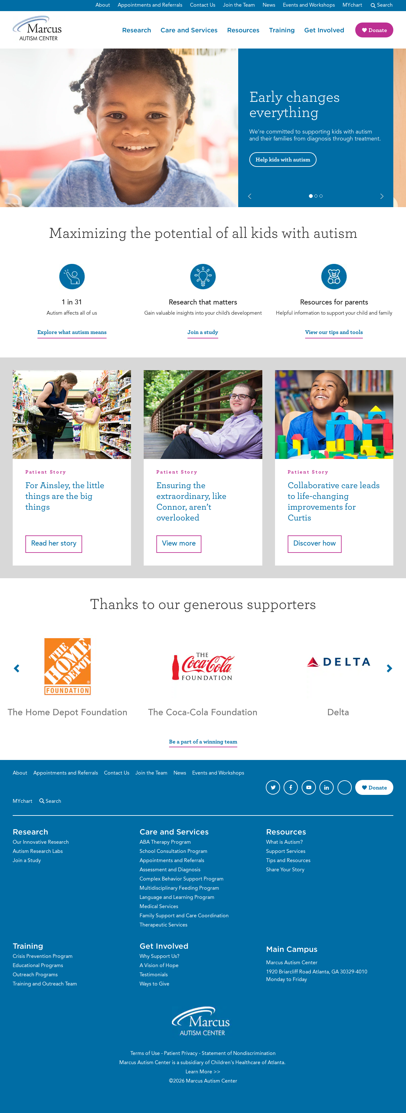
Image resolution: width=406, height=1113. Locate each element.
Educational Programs (38, 965)
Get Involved (324, 30)
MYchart (22, 801)
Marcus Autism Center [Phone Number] (292, 963)
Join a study (202, 332)
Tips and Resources (288, 860)
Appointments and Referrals (65, 773)
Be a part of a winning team (203, 741)
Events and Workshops (218, 773)
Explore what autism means (72, 332)
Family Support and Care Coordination (184, 916)
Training (282, 30)
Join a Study (27, 860)
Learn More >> (203, 1072)
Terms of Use (145, 1053)
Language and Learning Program (177, 897)
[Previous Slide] (249, 197)
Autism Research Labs (38, 851)
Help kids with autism (283, 159)
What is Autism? (284, 842)
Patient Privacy (181, 1053)
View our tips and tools (334, 332)
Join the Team (151, 773)
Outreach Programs (35, 975)
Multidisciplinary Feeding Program (179, 888)
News (180, 773)
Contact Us (116, 773)
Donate (378, 30)
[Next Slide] (381, 197)
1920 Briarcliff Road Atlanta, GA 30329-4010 (316, 972)
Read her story (53, 543)
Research (136, 30)
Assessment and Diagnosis (170, 870)
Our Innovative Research (41, 842)
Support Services (285, 851)
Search (49, 800)
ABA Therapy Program (165, 842)
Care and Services (189, 30)
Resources (243, 30)
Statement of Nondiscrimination (239, 1053)
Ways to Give (154, 984)
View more (179, 543)
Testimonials (154, 975)
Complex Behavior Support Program (182, 879)
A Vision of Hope (159, 965)
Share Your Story (285, 870)
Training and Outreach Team (45, 984)
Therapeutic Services (163, 925)
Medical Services (159, 906)
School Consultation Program (173, 851)
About (20, 773)
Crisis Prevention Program (43, 956)
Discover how (314, 543)
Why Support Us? (160, 956)
